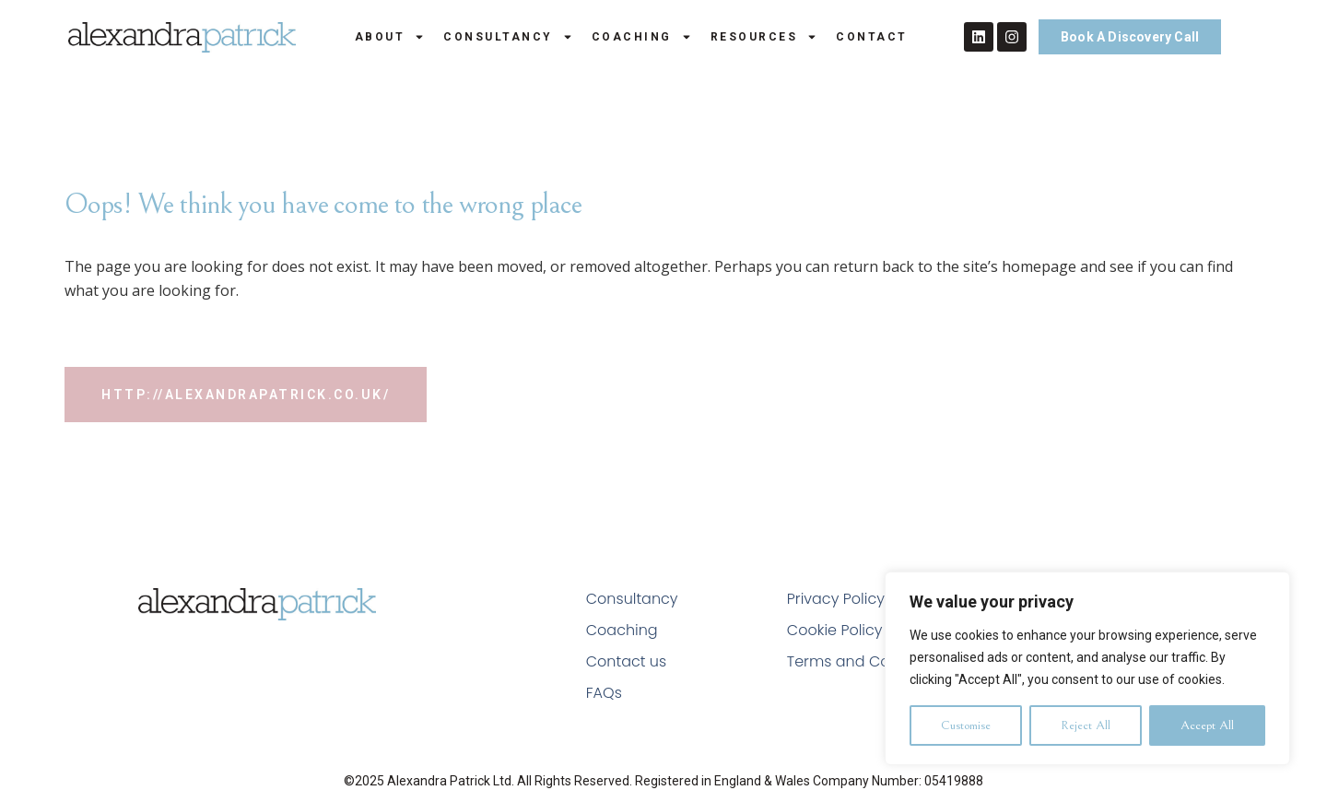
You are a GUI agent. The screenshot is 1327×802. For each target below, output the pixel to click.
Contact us (626, 661)
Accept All (1207, 725)
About (390, 37)
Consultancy (508, 37)
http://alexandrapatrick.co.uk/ (245, 394)
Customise (966, 725)
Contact (872, 36)
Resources (764, 37)
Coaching (642, 37)
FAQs (604, 692)
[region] (1087, 668)
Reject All (1085, 725)
